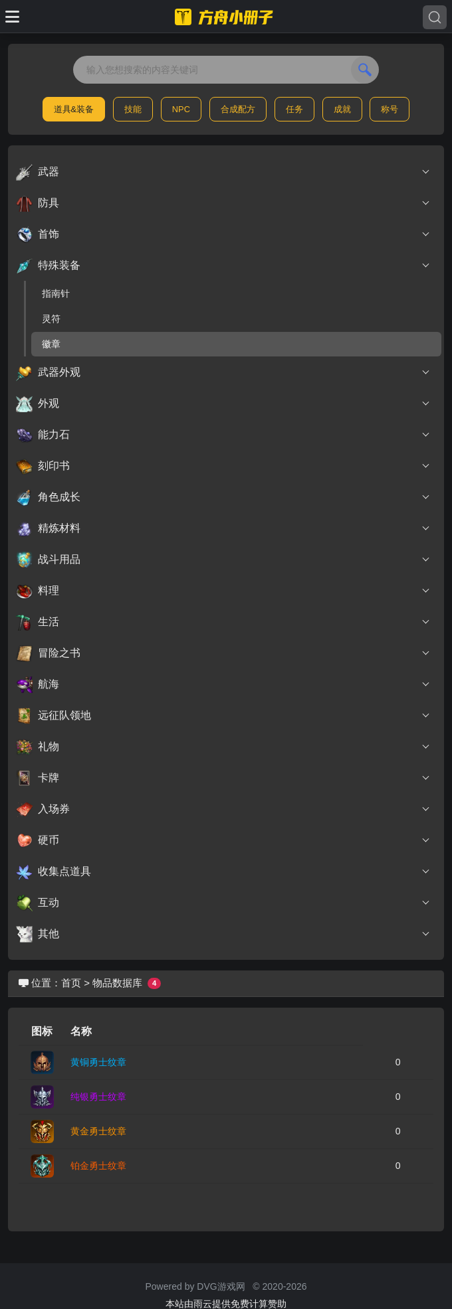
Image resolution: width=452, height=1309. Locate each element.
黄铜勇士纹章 (98, 1062)
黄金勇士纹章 (98, 1131)
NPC (181, 109)
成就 (342, 109)
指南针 (56, 293)
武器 (223, 172)
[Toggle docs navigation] (12, 16)
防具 (223, 203)
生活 (223, 622)
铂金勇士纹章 (98, 1165)
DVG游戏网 (221, 1286)
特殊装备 (223, 265)
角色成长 (223, 497)
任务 (294, 109)
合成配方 (238, 109)
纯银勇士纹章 (98, 1096)
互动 (223, 903)
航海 (223, 684)
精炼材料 (223, 528)
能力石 (223, 435)
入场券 (223, 809)
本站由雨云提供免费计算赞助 (226, 1303)
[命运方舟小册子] (226, 16)
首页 (71, 982)
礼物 (223, 747)
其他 (223, 934)
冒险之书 (223, 653)
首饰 (223, 234)
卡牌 (223, 778)
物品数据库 (117, 982)
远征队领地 (223, 716)
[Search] (435, 17)
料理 (223, 591)
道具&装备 (74, 109)
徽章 (51, 344)
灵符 (51, 318)
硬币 (223, 840)
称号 (389, 109)
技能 (133, 109)
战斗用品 (223, 560)
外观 (223, 404)
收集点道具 (223, 872)
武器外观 (223, 372)
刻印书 (223, 466)
